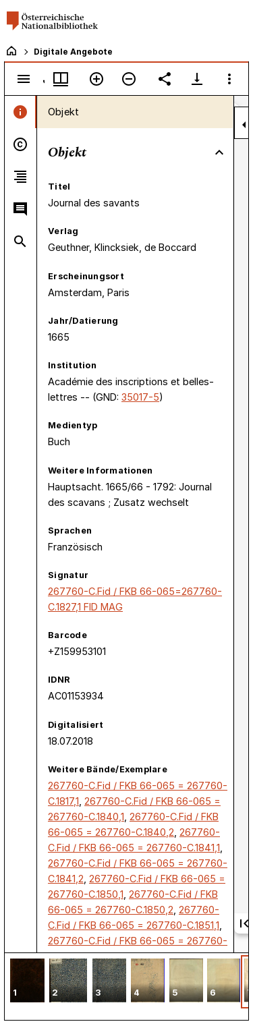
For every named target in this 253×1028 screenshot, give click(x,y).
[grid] (126, 986)
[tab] (20, 112)
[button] (27, 982)
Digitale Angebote (73, 52)
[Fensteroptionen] (229, 79)
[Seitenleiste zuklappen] (244, 125)
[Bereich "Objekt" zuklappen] (219, 152)
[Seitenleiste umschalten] (23, 79)
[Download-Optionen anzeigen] (197, 79)
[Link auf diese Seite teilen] (164, 79)
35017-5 (140, 397)
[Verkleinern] (129, 79)
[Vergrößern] (96, 79)
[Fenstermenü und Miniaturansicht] (61, 79)
